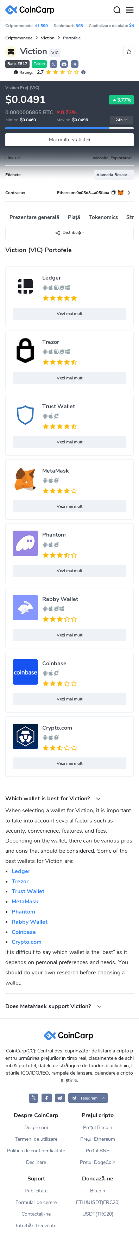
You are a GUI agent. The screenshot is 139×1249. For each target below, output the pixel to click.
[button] (64, 64)
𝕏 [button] (53, 64)
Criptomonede (18, 38)
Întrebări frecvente (36, 1225)
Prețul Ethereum (97, 1139)
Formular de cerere (36, 1202)
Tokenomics (103, 217)
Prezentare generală (34, 217)
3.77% (121, 100)
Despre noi (36, 1127)
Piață (74, 217)
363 (79, 25)
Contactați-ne (36, 1214)
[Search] (117, 10)
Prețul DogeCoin (97, 1162)
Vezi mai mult (70, 313)
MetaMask (55, 471)
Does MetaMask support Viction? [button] (53, 1006)
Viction (48, 38)
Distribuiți (68, 233)
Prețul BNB (98, 1150)
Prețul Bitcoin (97, 1127)
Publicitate (36, 1190)
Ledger (51, 278)
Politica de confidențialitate (36, 1150)
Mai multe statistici (69, 139)
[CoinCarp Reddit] (60, 1098)
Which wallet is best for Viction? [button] (53, 798)
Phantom (54, 535)
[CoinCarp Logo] (31, 10)
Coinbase (54, 663)
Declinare (36, 1162)
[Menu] (129, 10)
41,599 (41, 25)
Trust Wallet (58, 406)
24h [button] (121, 120)
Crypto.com (57, 728)
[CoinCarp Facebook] (47, 1098)
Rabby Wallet (60, 599)
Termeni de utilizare (36, 1139)
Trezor (50, 342)
